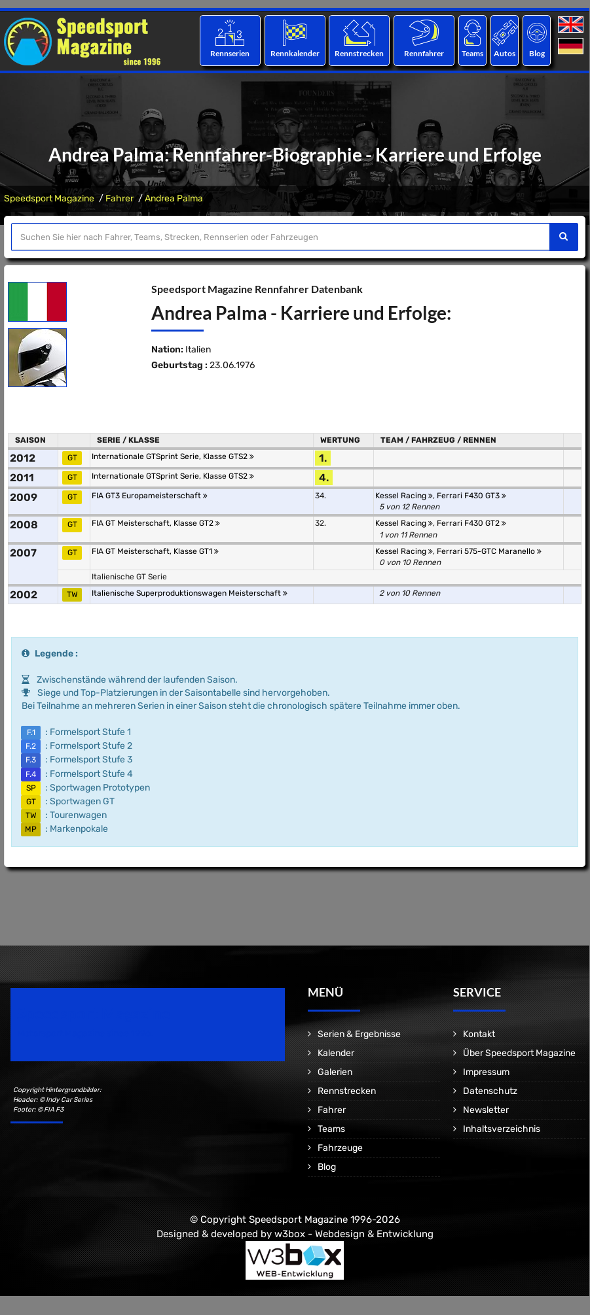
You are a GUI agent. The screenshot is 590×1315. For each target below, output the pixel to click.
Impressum (486, 1072)
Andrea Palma (174, 198)
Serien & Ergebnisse (359, 1034)
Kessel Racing (404, 495)
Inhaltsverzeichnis (501, 1129)
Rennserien (229, 53)
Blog (537, 53)
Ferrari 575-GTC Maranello (489, 551)
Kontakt (479, 1034)
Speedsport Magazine (49, 198)
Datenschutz (490, 1091)
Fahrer (119, 198)
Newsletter (486, 1110)
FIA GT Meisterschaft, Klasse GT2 (156, 523)
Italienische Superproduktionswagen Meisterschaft (189, 593)
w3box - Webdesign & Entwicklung (353, 1234)
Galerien (335, 1072)
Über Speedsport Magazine (519, 1053)
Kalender (336, 1053)
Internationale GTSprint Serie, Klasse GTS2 (173, 456)
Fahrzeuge (340, 1147)
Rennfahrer (424, 53)
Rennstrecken (359, 53)
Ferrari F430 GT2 (471, 523)
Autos (504, 53)
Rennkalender (294, 53)
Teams (472, 53)
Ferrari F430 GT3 (471, 495)
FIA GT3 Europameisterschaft (150, 495)
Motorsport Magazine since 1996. (85, 1033)
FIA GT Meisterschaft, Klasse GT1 (155, 551)
